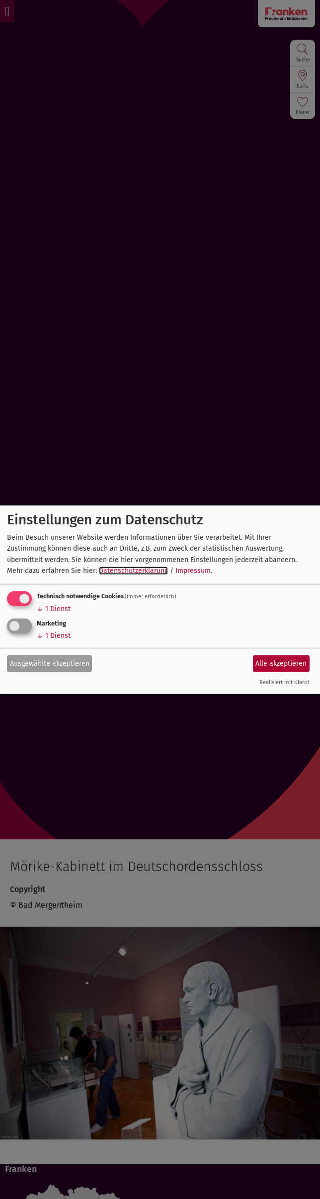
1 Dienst (54, 609)
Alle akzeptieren (281, 663)
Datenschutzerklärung (133, 571)
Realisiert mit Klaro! (284, 682)
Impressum (193, 571)
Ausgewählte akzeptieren (49, 663)
